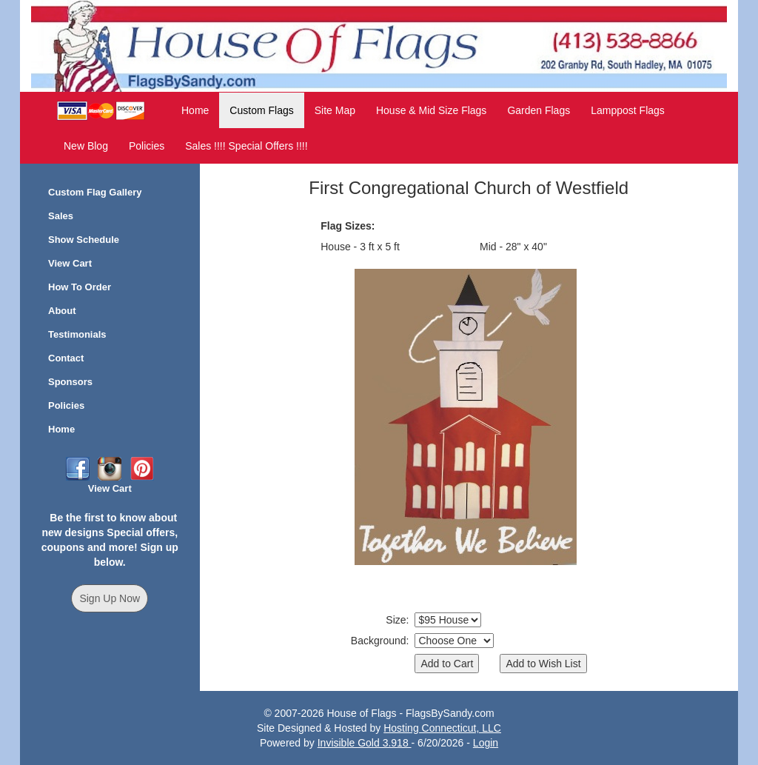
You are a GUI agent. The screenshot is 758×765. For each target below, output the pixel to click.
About (62, 310)
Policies (146, 146)
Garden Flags (538, 110)
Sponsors (70, 381)
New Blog (86, 146)
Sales (60, 215)
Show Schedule (83, 239)
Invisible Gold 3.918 (365, 743)
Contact (66, 358)
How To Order (79, 287)
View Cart (70, 263)
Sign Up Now (109, 598)
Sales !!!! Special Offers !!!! (246, 146)
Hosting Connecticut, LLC (442, 728)
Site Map (335, 110)
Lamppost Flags (628, 110)
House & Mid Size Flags (431, 110)
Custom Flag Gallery (94, 192)
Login (485, 743)
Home (195, 110)
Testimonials (77, 334)
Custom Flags (261, 110)
